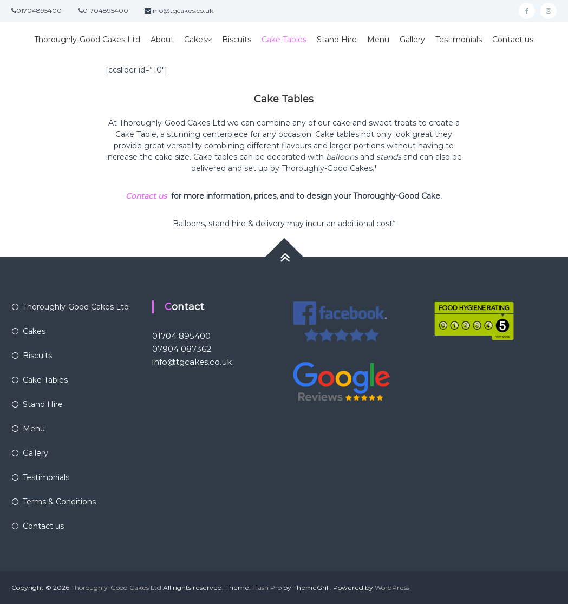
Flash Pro (267, 587)
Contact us (512, 39)
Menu (378, 39)
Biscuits (236, 39)
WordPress (392, 587)
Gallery (412, 39)
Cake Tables (284, 39)
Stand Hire (337, 39)
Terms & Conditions (59, 502)
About (162, 39)
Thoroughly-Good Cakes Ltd (87, 39)
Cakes (195, 39)
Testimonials (458, 39)
